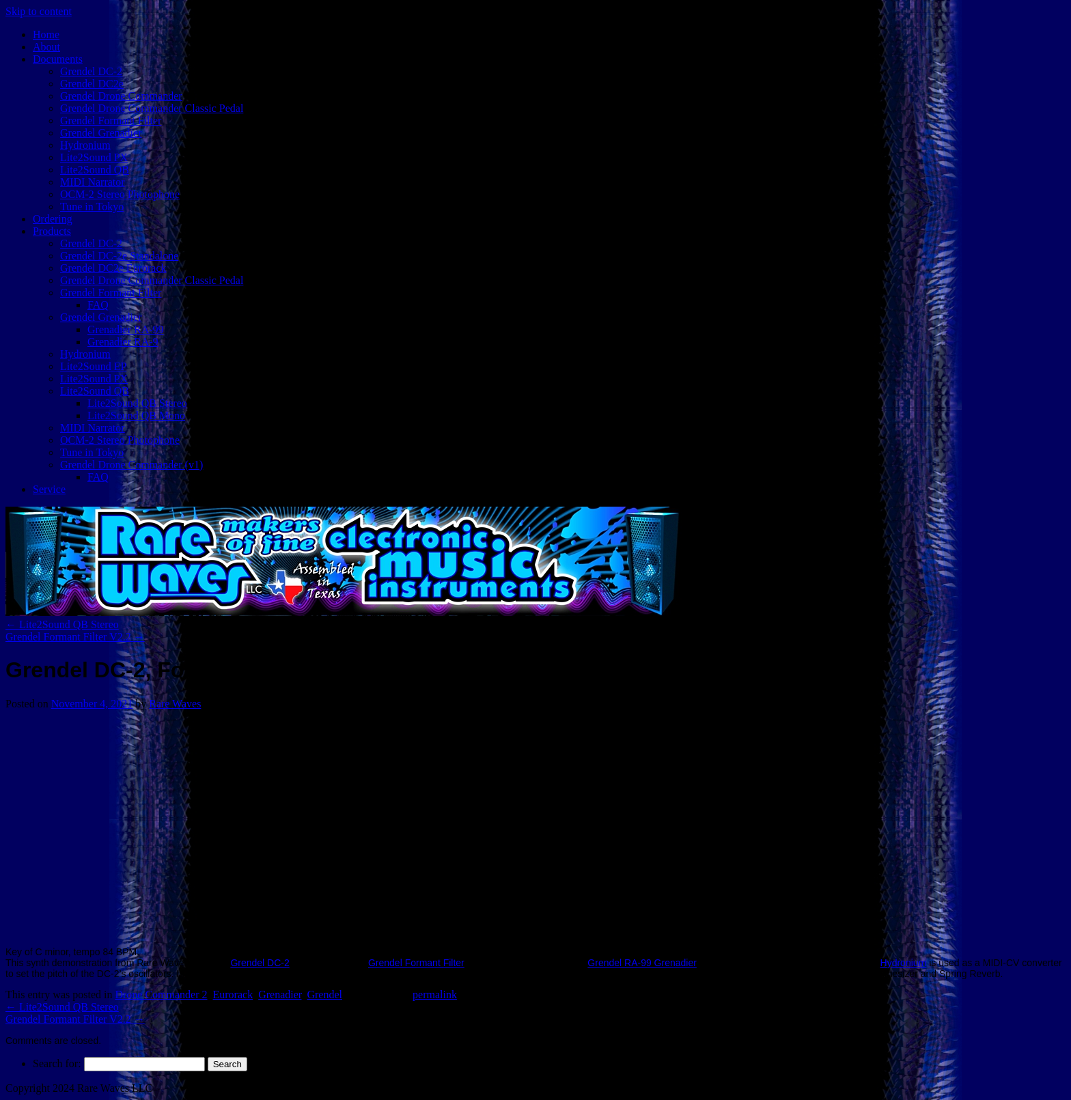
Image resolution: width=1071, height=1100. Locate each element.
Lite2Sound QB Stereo (137, 403)
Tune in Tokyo (92, 206)
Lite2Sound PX (94, 157)
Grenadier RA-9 (122, 342)
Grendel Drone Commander (121, 96)
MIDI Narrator (92, 182)
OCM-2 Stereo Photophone (120, 194)
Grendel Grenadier (101, 133)
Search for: (57, 1063)
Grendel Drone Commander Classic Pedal (151, 108)
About (46, 47)
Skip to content (38, 11)
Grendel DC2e (92, 83)
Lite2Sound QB (94, 169)
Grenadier (279, 994)
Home (46, 34)
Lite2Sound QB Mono (136, 415)
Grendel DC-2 (91, 71)
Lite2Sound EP (93, 366)
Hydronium (85, 145)
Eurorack (233, 994)
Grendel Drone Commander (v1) (131, 464)
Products (52, 231)
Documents (58, 59)
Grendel (324, 994)
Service (49, 489)
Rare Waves (175, 703)
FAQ (98, 305)
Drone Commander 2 (161, 994)
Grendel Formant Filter (110, 120)
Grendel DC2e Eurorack (113, 268)
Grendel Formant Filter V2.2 (75, 637)
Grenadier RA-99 (125, 329)
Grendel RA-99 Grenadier (642, 962)
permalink (435, 994)
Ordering (52, 219)
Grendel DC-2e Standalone (119, 256)
